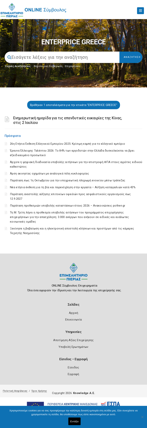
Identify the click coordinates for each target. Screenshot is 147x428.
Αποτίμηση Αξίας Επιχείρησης (73, 340)
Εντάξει (74, 421)
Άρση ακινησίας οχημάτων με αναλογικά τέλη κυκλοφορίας (49, 173)
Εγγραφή (73, 374)
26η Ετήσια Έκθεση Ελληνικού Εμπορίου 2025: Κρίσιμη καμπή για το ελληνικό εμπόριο (67, 143)
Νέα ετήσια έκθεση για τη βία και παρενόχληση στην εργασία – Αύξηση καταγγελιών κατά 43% (73, 187)
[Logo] (73, 274)
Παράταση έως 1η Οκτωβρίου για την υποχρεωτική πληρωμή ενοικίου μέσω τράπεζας (67, 180)
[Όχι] (142, 419)
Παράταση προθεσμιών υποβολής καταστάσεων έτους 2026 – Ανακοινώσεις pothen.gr (67, 205)
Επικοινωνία (73, 319)
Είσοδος (73, 367)
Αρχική (73, 313)
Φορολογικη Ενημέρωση (48, 66)
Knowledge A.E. (84, 393)
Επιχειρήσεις (73, 66)
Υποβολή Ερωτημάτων (73, 347)
